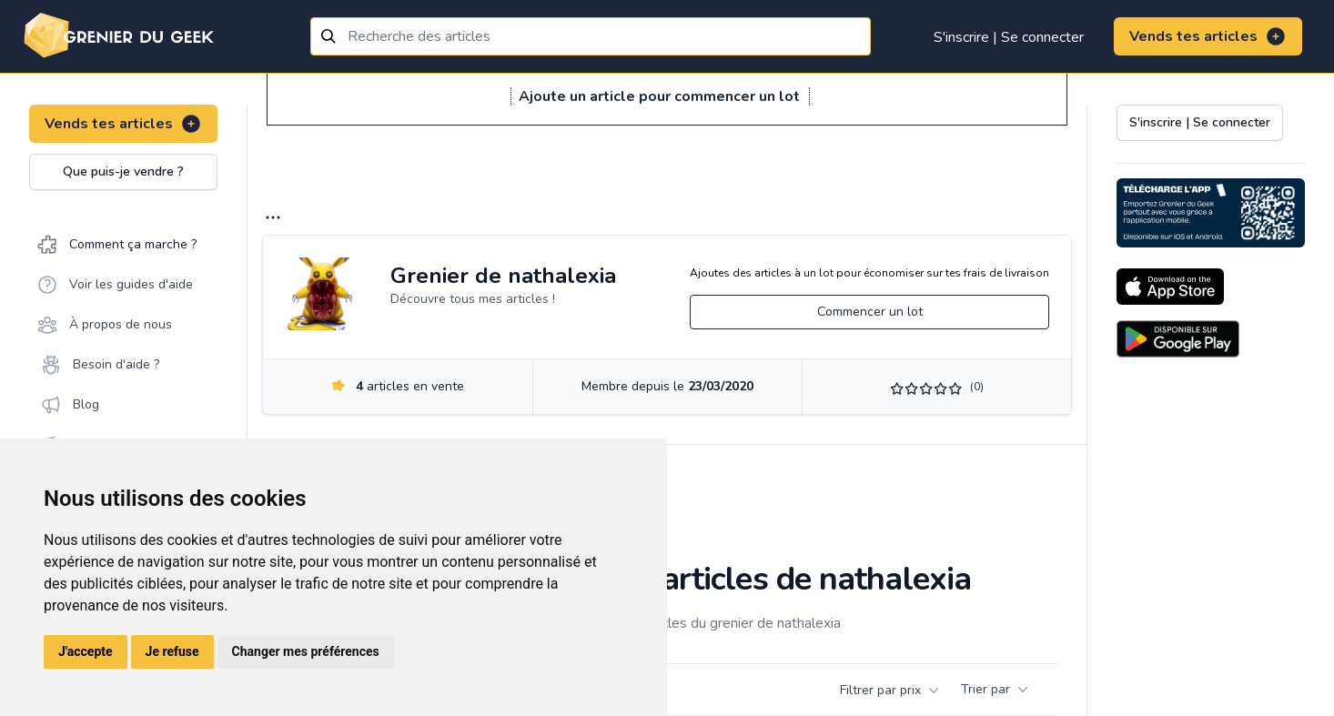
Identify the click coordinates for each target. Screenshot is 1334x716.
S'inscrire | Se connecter (1009, 37)
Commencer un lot (870, 311)
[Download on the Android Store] (1178, 339)
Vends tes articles (1208, 36)
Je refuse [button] (172, 651)
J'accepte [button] (85, 651)
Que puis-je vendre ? (123, 171)
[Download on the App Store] (1170, 286)
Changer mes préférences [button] (305, 651)
